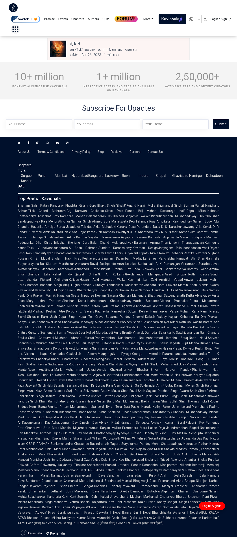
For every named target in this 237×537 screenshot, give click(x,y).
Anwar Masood (54, 391)
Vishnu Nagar (36, 354)
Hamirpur (196, 176)
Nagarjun (63, 295)
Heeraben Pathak (195, 443)
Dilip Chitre (44, 242)
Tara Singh (88, 364)
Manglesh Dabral (109, 359)
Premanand (166, 481)
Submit (220, 124)
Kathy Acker (162, 406)
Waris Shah (160, 401)
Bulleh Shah (178, 401)
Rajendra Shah (55, 486)
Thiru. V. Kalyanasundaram (47, 248)
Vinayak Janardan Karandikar (50, 269)
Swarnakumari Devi (193, 290)
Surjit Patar (74, 391)
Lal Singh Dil (86, 385)
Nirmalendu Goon (100, 417)
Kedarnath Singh (40, 502)
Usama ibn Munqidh (50, 290)
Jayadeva (73, 226)
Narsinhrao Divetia (115, 491)
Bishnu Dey (167, 433)
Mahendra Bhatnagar (147, 295)
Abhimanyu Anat (70, 327)
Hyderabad (79, 176)
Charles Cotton (102, 396)
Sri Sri (135, 385)
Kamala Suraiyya (93, 285)
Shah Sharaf (199, 391)
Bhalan (52, 454)
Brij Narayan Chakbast (85, 211)
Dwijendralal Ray (57, 417)
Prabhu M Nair (169, 375)
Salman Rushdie (67, 306)
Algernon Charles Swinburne (184, 491)
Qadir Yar (151, 396)
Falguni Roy (195, 422)
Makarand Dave (87, 491)
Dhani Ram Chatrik (52, 401)
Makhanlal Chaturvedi (159, 496)
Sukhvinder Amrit (152, 385)
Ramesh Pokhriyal (116, 232)
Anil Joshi (170, 475)
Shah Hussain (76, 401)
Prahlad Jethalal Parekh (123, 465)
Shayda (169, 449)
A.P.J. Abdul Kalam (101, 470)
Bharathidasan (64, 253)
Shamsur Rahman (44, 412)
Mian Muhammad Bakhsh (133, 401)
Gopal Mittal (196, 211)
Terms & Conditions (51, 151)
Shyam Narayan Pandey (171, 369)
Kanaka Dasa (126, 226)
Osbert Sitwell (57, 380)
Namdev (144, 290)
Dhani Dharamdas (65, 359)
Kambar (81, 237)
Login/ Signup (212, 506)
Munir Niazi (35, 391)
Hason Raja (156, 428)
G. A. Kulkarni (111, 274)
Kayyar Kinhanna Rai (184, 316)
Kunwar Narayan (193, 375)
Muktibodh (102, 380)
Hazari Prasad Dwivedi (178, 348)
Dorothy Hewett (64, 348)
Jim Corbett (198, 232)
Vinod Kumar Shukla (192, 306)
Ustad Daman (175, 385)
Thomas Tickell (198, 401)
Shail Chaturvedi (41, 338)
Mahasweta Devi (123, 221)
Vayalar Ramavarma (104, 237)
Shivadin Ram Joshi (42, 316)
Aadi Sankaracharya (171, 269)
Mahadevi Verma (66, 502)
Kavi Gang (195, 359)
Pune (42, 176)
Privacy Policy (81, 151)
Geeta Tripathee (82, 295)
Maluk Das (177, 359)
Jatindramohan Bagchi (182, 428)
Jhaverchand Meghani (126, 496)
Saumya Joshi (125, 449)
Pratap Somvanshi (165, 507)
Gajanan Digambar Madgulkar (125, 258)
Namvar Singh (81, 221)
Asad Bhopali (176, 274)
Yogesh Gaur (76, 332)
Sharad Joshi (42, 348)
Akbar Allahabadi (107, 322)
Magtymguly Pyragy (114, 354)
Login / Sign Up (221, 19)
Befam (34, 465)
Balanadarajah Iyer (156, 322)
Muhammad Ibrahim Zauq (167, 338)
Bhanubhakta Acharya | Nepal (175, 512)
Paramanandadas (174, 354)
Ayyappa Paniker (134, 237)
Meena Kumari (199, 343)
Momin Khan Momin (193, 285)
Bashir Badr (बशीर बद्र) (127, 518)
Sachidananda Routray (64, 364)
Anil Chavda (191, 454)
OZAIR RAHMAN (38, 443)
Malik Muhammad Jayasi (75, 369)
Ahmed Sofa (101, 221)
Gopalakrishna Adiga (59, 237)
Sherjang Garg (78, 242)
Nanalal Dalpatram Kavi (97, 502)
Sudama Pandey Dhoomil (125, 316)
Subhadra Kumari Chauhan (182, 518)
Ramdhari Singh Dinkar (45, 438)
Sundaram (33, 481)
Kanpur (26, 181)
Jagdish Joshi (104, 449)
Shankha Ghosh (119, 412)
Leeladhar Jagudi (168, 327)
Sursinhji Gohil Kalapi (93, 496)
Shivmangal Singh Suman (175, 205)
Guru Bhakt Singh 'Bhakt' (107, 205)
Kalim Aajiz (130, 348)
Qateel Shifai (86, 274)
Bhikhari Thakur (156, 343)
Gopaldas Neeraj (107, 486)
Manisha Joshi (40, 459)
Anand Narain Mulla (141, 205)
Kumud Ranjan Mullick (105, 428)
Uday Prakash (188, 364)
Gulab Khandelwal (40, 322)
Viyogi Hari (136, 364)
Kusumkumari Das (36, 422)
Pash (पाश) (33, 523)
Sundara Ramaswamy (115, 248)
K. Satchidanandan (185, 332)
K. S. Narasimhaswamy (177, 226)
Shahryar (50, 327)
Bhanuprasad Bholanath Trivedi (147, 459)
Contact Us (155, 151)
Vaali (205, 248)
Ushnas (68, 475)
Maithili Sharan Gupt (76, 438)
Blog (101, 151)
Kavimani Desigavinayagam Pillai (157, 248)
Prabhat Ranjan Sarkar (182, 417)
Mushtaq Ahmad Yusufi (74, 338)
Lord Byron (106, 406)
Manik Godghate (192, 237)
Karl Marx (151, 375)
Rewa (126, 176)
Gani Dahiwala (91, 454)
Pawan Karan (90, 306)
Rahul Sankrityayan (39, 253)
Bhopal (161, 176)
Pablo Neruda (141, 406)
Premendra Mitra (134, 428)
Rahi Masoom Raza (130, 502)
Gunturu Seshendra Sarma (47, 332)
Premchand (200, 406)
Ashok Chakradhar (111, 369)
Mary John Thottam (43, 301)
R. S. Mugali (40, 258)
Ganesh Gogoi (203, 221)
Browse (49, 19)
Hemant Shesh (124, 327)
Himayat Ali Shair (190, 258)
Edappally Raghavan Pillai (118, 290)
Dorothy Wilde (197, 269)
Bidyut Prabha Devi (116, 269)
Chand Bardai (118, 364)
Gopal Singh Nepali (73, 316)
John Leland (181, 406)
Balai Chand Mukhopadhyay (111, 242)
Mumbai (61, 176)
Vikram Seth (44, 306)
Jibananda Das (191, 438)
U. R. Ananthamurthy (145, 232)
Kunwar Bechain (41, 507)
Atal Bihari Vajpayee (69, 507)
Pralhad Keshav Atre (49, 311)
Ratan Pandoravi (52, 205)
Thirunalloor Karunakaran (125, 285)
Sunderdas (87, 359)
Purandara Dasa (148, 226)
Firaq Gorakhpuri (60, 512)
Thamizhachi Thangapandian (182, 242)
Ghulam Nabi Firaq (66, 258)
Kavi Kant (69, 496)
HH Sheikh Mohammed (161, 364)
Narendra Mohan (72, 216)
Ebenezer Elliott (199, 502)
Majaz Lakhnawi (150, 348)
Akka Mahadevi (104, 226)
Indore (143, 176)
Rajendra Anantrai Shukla (189, 459)
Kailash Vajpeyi (156, 316)
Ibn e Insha (83, 348)
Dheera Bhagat (80, 486)
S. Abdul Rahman (83, 248)
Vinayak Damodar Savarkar (152, 332)
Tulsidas (86, 226)
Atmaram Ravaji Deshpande (95, 264)
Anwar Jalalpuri (196, 279)
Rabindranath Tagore (105, 443)
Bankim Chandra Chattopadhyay (139, 470)
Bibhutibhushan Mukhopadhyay (173, 216)
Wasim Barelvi (203, 322)
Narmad (56, 475)
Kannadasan (192, 248)
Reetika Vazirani (195, 253)
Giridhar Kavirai (36, 364)
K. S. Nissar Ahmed (175, 232)
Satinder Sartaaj (65, 385)
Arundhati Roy (48, 216)
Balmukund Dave (90, 475)
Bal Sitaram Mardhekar (57, 264)
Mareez (207, 454)
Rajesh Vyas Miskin (149, 449)
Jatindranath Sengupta (132, 422)
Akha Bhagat (185, 481)
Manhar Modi (35, 449)
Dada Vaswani (144, 269)
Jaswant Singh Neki (39, 385)
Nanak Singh (34, 396)
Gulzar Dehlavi (139, 311)
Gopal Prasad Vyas (130, 343)
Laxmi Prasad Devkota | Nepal (97, 512)
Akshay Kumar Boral (168, 422)
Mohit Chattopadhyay (167, 443)
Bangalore (96, 176)
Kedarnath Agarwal (91, 375)
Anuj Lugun (71, 285)
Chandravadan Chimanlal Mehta (65, 481)
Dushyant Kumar (74, 518)
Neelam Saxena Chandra (113, 295)
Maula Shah (119, 391)
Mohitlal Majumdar (73, 428)
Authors (93, 19)
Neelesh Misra (52, 523)
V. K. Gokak (204, 226)
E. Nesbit (40, 380)
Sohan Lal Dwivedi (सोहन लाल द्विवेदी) (139, 523)
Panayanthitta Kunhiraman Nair (119, 338)
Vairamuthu (189, 264)
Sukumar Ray (71, 433)
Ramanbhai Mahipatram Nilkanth (166, 465)
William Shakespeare (101, 507)
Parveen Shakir (131, 322)
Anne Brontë (123, 332)
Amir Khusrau (53, 232)
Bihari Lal (47, 375)
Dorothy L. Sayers (80, 311)
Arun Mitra (51, 428)
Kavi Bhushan (139, 369)
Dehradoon (214, 176)
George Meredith (146, 354)
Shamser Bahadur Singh (43, 285)
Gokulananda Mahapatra (144, 274)
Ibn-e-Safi (71, 232)
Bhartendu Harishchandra (124, 375)
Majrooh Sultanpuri (101, 343)
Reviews (116, 151)
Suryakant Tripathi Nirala (141, 253)
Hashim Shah (55, 396)
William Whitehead (134, 438)
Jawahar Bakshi (82, 449)
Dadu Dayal (159, 359)
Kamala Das (189, 327)
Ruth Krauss (198, 274)
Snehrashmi (95, 465)
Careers (135, 151)
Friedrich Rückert (136, 359)
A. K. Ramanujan (168, 264)
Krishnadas (57, 354)
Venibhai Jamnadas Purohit (133, 475)
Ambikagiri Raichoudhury (174, 221)
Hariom (207, 518)
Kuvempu (35, 232)
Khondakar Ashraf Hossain (156, 306)
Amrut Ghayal (149, 454)
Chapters (77, 19)
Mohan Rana (189, 311)
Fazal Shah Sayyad (143, 391)
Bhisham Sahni (28, 205)
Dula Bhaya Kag (112, 459)
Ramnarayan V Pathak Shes (183, 470)
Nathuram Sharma (46, 343)
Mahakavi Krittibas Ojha (42, 433)
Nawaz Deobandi (171, 253)
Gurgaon (27, 176)
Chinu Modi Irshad (57, 449)
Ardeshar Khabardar (190, 486)
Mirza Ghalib (153, 518)
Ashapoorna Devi (65, 422)
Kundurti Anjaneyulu (163, 237)
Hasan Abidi (89, 279)
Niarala (115, 380)
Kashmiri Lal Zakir (143, 279)
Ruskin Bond (204, 348)
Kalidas (74, 279)
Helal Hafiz (78, 417)
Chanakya (43, 359)
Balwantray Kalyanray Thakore (63, 465)
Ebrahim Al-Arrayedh (197, 380)
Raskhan (33, 375)
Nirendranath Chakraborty (151, 412)
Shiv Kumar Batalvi (96, 391)
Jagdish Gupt (178, 343)
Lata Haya (187, 507)
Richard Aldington (54, 279)
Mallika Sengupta (190, 433)
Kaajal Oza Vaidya (87, 459)
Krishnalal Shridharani (105, 481)
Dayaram (35, 486)
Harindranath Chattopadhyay (109, 301)
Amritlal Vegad (171, 279)
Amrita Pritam (58, 406)
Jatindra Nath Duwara (160, 285)
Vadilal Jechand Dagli (71, 470)
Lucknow (112, 176)
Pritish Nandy (156, 502)
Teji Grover (96, 316)
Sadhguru (69, 523)
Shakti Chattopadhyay (99, 433)
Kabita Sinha (96, 412)
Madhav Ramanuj (188, 449)
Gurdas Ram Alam (108, 385)
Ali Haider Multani (169, 380)
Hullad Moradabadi (99, 332)
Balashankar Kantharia (44, 496)
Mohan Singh (194, 385)
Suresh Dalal (194, 475)
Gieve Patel (114, 211)
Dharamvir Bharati (81, 380)
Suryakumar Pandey (135, 443)
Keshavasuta (91, 258)
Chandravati (33, 428)
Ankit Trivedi (68, 454)
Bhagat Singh (177, 502)
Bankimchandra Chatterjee (70, 443)
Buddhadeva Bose (72, 412)
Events (63, 19)
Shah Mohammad (193, 396)
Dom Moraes (145, 327)
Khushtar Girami (76, 205)
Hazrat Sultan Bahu (100, 401)
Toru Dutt (122, 406)
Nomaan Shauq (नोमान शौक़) (96, 523)
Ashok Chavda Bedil (120, 454)
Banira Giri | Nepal (136, 512)
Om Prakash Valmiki (41, 295)
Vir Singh (32, 401)
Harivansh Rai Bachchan (138, 380)
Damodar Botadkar (145, 491)
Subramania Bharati (90, 253)
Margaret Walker (114, 279)
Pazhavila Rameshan (111, 311)
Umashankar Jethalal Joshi (51, 491)
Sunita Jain (146, 264)
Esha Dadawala (62, 459)
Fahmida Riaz (146, 221)
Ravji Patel (37, 454)
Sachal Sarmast (78, 396)
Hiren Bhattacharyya (82, 290)
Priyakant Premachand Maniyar (147, 486)
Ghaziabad (180, 176)
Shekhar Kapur (74, 301)
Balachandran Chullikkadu (105, 216)
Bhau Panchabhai (162, 258)
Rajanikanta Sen (90, 232)
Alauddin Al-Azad (165, 290)
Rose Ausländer (40, 369)
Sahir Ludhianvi (139, 507)
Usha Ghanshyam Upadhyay (74, 322)
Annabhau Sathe (87, 269)
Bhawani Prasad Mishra (44, 518)
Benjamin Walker (137, 216)
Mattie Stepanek (146, 301)
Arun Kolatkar (127, 264)
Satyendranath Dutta (179, 295)
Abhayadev (203, 295)
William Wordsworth (106, 438)
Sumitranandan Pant (106, 348)
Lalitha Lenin (114, 253)
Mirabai (103, 364)
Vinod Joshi (170, 454)
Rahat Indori (63, 274)
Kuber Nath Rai (181, 322)
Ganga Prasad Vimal (98, 327)
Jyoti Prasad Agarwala (118, 306)
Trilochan (60, 242)
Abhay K (106, 422)
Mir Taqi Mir (34, 327)
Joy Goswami (154, 417)
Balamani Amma (147, 242)
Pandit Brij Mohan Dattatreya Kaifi (155, 211)
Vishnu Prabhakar (174, 301)
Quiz (105, 19)
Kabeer (122, 507)
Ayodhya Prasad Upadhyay (137, 433)
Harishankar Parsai (164, 311)
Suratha (204, 264)
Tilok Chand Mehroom (47, 211)
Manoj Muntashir (99, 518)
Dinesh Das (89, 422)
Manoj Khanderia (43, 470)
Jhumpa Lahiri (40, 274)
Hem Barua (38, 406)
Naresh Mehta (65, 375)
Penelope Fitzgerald (129, 396)
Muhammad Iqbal (83, 406)
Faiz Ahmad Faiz (73, 343)
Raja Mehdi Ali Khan (55, 221)
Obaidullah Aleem (81, 354)
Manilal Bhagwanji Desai (139, 481)
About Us (24, 151)
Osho (126, 385)
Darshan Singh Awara (173, 391)
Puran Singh (169, 396)
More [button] (147, 19)
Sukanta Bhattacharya (164, 438)
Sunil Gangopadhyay (128, 417)
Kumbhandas (198, 354)
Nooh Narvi (198, 338)
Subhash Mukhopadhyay (189, 412)
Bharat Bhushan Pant (192, 496)
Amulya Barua (54, 226)
